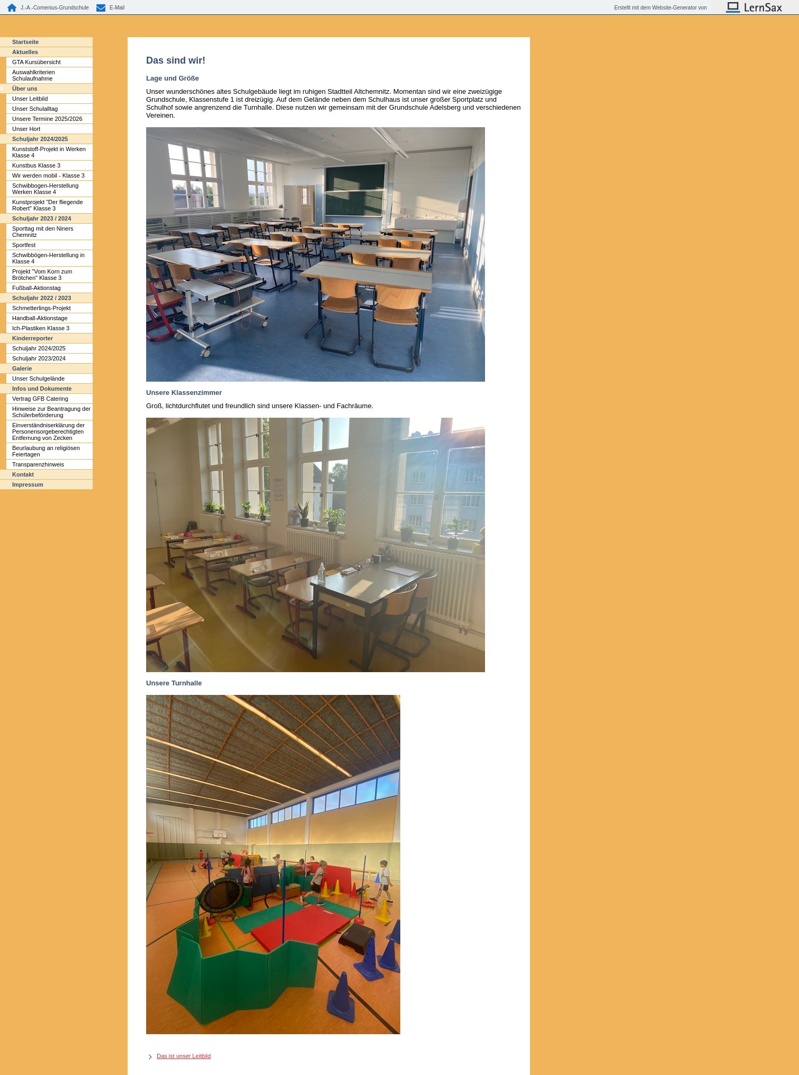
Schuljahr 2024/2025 (40, 139)
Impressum (27, 484)
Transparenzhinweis (38, 464)
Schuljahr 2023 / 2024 (41, 218)
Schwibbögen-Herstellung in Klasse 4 (48, 258)
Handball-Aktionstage (40, 318)
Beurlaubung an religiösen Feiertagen (46, 451)
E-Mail (117, 8)
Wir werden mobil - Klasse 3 (48, 175)
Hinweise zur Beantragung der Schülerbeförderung (51, 412)
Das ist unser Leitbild (184, 1056)
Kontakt (23, 474)
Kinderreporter (32, 338)
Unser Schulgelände (38, 378)
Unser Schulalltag (35, 108)
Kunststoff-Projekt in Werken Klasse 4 (49, 152)
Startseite (25, 42)
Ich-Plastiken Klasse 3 (40, 328)
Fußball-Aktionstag (36, 288)
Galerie (22, 368)
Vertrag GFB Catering (40, 398)
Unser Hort (26, 129)
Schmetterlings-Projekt (41, 308)
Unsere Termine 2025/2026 (47, 119)
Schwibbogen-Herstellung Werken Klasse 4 (45, 188)
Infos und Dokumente (41, 388)
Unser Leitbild (30, 98)
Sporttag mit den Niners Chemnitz (43, 231)
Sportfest (23, 245)
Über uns (25, 88)
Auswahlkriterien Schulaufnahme (33, 75)
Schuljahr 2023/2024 (39, 358)
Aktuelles (25, 52)
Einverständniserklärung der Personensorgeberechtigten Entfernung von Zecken (48, 431)
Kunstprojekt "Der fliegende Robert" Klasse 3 (47, 205)
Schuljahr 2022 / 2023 (41, 298)
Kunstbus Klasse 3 (36, 165)
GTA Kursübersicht (36, 62)
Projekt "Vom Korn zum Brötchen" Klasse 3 (42, 274)
